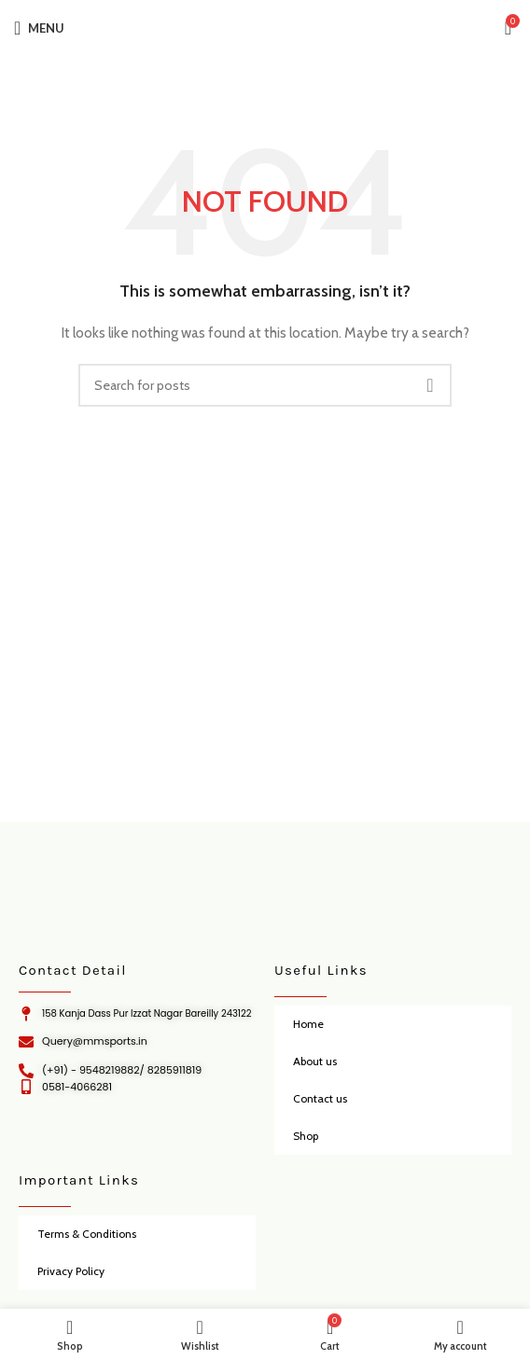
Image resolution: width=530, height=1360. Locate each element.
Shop (305, 1136)
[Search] (265, 385)
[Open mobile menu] (39, 28)
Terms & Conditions (86, 1234)
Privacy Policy (71, 1271)
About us (315, 1061)
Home (308, 1024)
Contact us (320, 1098)
